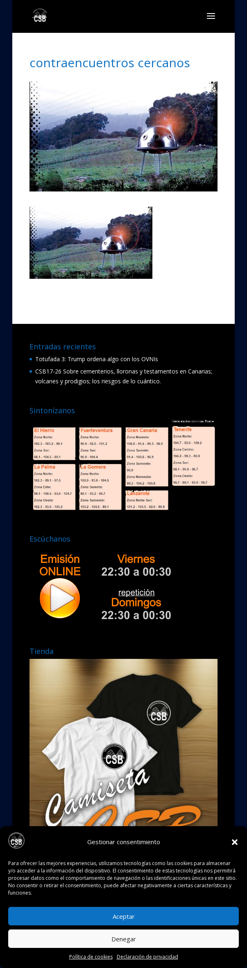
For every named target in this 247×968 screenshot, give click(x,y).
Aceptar (124, 916)
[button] (235, 842)
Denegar (123, 939)
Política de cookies (91, 956)
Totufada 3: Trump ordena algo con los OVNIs (96, 359)
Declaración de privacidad (147, 956)
